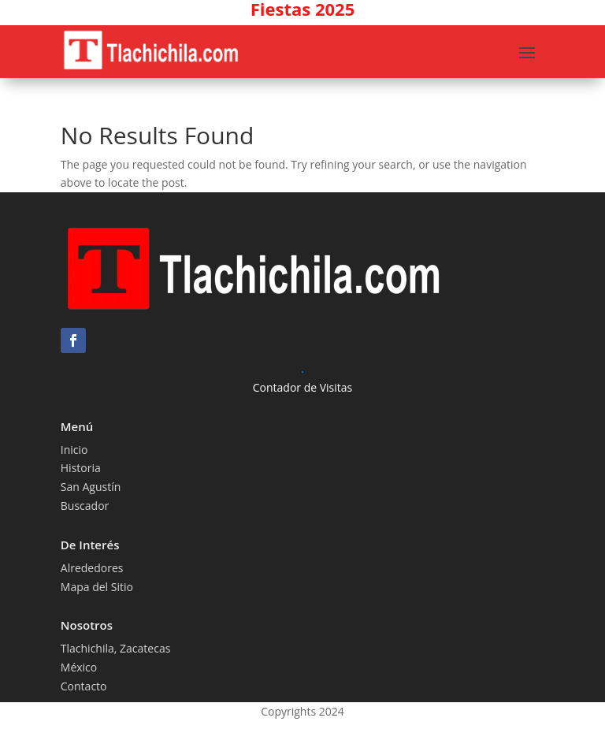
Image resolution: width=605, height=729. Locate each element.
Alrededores (92, 567)
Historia (81, 467)
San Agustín (91, 486)
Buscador (85, 505)
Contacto (84, 686)
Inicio (74, 449)
